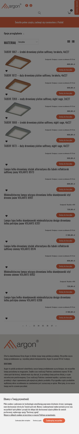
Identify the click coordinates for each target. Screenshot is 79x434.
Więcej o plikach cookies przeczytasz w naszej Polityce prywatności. (29, 414)
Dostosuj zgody (37, 420)
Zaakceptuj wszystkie (54, 420)
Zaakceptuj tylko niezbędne (22, 420)
